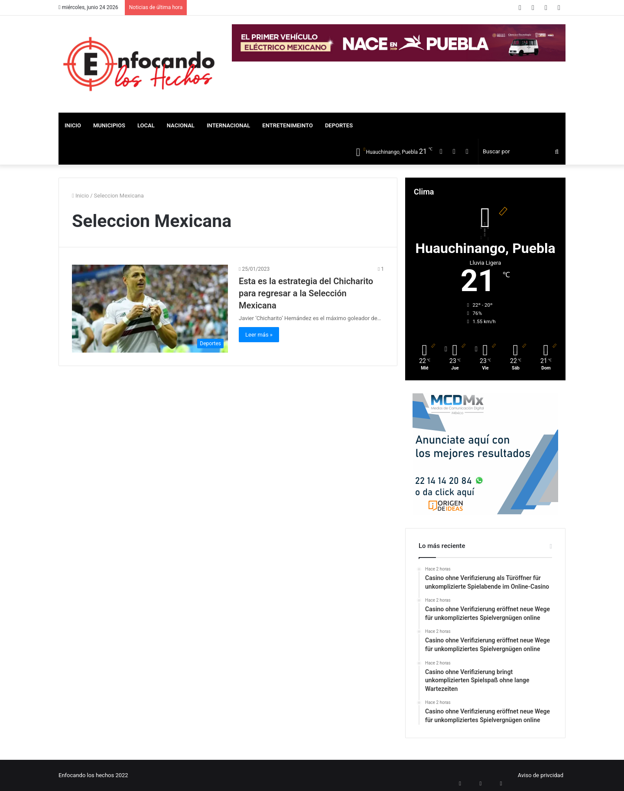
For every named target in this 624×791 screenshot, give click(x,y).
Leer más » (259, 334)
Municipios (109, 125)
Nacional (181, 125)
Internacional (228, 125)
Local (146, 125)
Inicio (73, 125)
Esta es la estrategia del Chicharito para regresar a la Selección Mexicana (306, 293)
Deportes (339, 125)
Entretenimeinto (287, 125)
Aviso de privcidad (540, 775)
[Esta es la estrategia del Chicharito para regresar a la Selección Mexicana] (150, 309)
